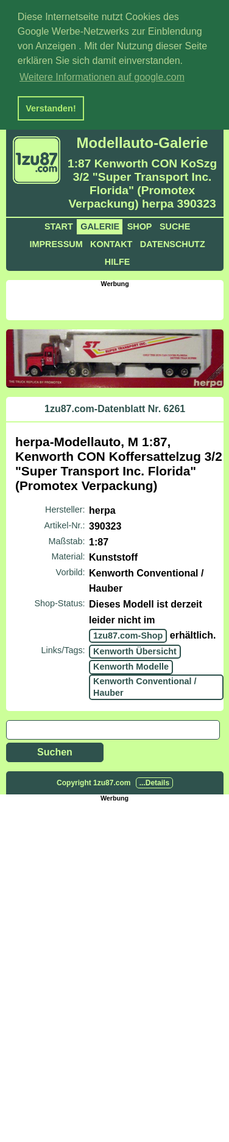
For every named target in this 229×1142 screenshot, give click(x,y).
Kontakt (111, 242)
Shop (139, 224)
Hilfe (117, 260)
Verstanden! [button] (51, 108)
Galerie (99, 224)
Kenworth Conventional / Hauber (145, 685)
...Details (154, 781)
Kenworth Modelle (131, 665)
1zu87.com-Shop (128, 634)
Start (58, 224)
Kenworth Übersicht (135, 649)
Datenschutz (172, 242)
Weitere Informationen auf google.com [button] (102, 77)
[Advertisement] (117, 301)
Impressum (55, 242)
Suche (175, 224)
